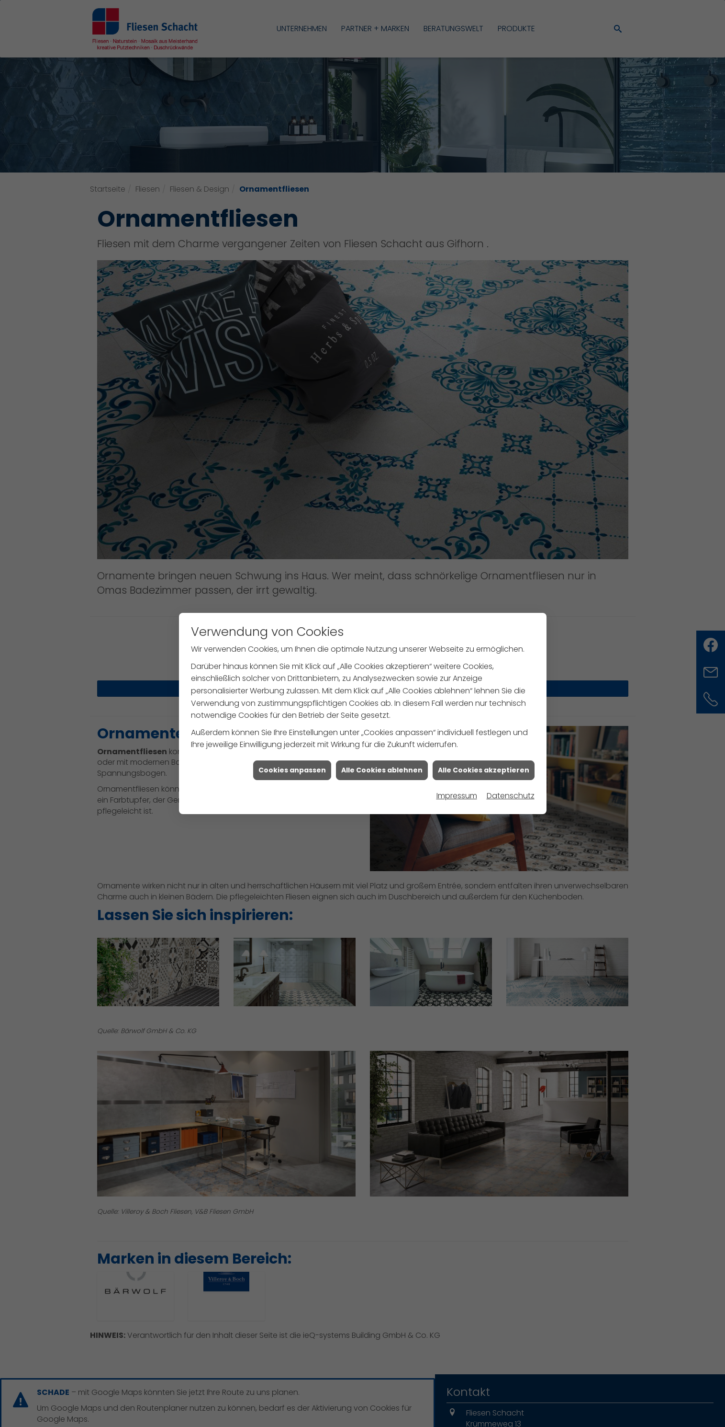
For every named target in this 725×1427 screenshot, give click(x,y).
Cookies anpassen (292, 770)
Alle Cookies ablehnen (382, 770)
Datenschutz (511, 795)
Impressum (456, 795)
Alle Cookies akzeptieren (483, 770)
